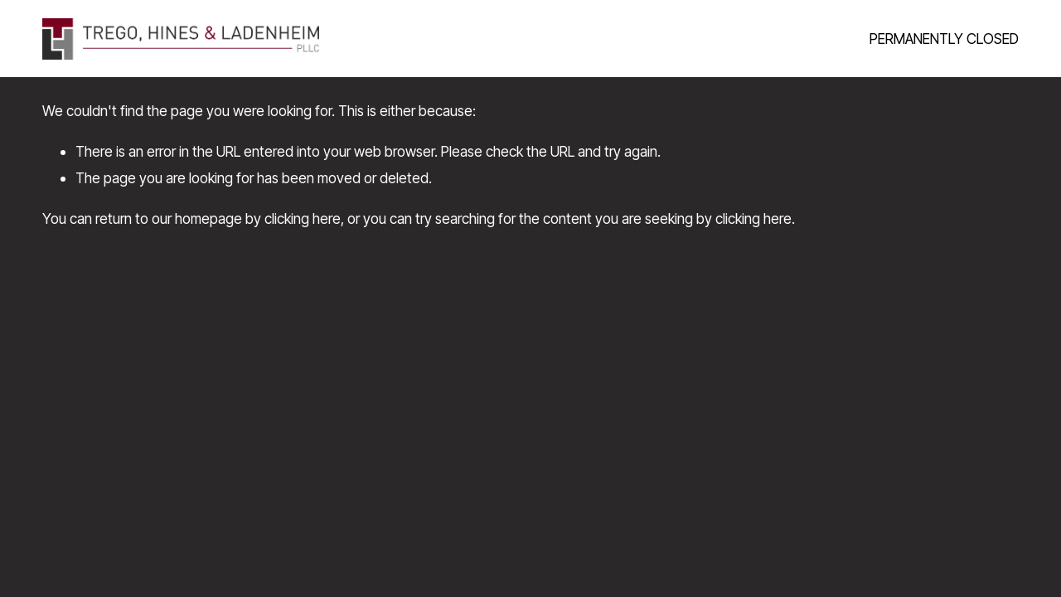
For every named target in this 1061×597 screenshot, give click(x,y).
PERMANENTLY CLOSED (944, 38)
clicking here (302, 218)
